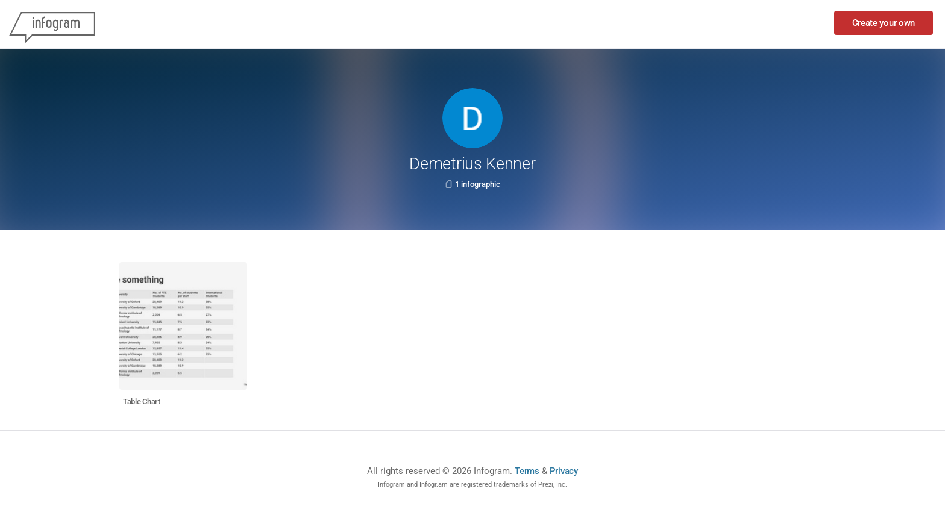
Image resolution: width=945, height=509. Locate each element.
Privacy (564, 471)
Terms (527, 471)
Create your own (883, 22)
